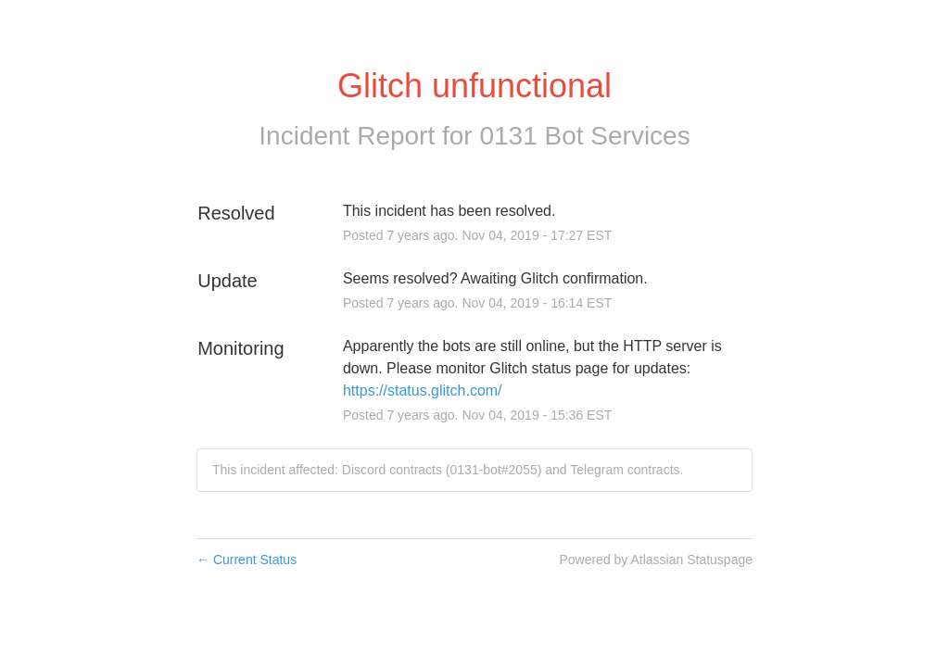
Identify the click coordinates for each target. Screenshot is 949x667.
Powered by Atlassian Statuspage (656, 559)
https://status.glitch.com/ (422, 390)
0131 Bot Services (584, 135)
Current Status (246, 559)
